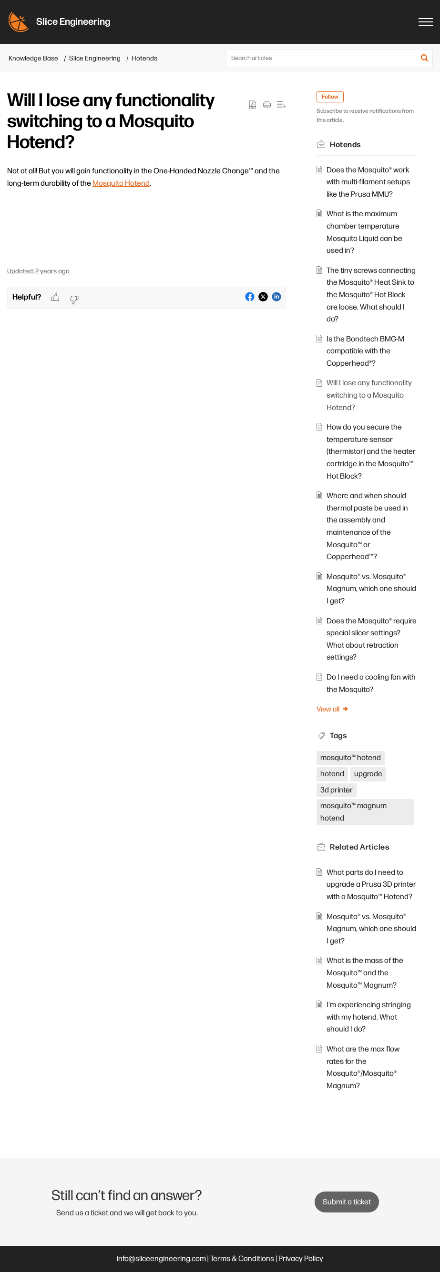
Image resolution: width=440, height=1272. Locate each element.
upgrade (368, 774)
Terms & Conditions (242, 1258)
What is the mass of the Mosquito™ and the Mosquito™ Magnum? (365, 973)
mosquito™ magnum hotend (353, 812)
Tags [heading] (338, 736)
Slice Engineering (95, 58)
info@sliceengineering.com (161, 1258)
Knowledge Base (33, 58)
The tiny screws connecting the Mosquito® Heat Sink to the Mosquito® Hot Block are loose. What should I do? (371, 295)
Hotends (144, 58)
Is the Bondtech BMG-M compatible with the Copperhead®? (365, 351)
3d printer (336, 790)
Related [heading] (359, 847)
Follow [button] (330, 96)
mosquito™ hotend (350, 757)
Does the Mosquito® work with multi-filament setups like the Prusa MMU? (368, 182)
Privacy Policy (300, 1258)
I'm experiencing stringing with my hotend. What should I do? (369, 1017)
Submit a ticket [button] (347, 1202)
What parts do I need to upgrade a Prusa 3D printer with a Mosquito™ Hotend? (371, 884)
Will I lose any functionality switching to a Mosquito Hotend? (369, 395)
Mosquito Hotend (121, 183)
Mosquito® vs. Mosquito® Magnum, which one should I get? (371, 589)
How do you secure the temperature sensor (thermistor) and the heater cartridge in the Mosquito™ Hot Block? (371, 452)
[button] (424, 58)
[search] (329, 58)
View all (333, 709)
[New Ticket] (347, 1202)
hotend (332, 774)
